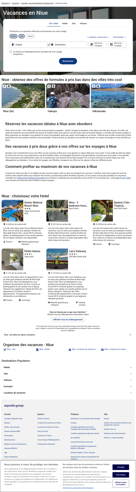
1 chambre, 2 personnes (98, 37)
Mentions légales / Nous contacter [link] (83, 453)
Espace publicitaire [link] (11, 457)
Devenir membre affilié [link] (12, 431)
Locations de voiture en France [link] (48, 427)
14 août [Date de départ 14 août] (98, 45)
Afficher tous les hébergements (68, 319)
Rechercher (68, 61)
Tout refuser (121, 478)
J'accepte (120, 470)
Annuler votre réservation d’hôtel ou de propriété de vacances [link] (117, 424)
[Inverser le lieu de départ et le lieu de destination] (49, 45)
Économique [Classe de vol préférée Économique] (119, 37)
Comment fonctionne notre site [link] (82, 442)
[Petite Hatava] (23, 278)
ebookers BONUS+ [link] (10, 448)
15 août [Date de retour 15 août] (117, 45)
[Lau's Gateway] (68, 278)
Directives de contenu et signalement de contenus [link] (85, 458)
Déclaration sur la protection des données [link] (85, 419)
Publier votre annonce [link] (12, 427)
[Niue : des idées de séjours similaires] (68, 335)
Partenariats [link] (8, 436)
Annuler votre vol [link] (110, 429)
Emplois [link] (7, 423)
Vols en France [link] (42, 431)
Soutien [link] (106, 419)
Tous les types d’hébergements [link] (48, 440)
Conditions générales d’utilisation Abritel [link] (85, 433)
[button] (68, 367)
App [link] (5, 453)
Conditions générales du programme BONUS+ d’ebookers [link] (83, 447)
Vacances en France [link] (44, 436)
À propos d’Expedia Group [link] (13, 419)
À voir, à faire (125, 178)
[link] (19, 349)
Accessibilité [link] (75, 438)
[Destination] (68, 45)
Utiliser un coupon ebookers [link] (114, 438)
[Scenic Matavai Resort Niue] (23, 223)
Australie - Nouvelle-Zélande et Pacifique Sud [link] (37, 3)
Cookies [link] (73, 423)
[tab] (53, 23)
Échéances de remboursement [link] (114, 433)
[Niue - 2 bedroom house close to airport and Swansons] (68, 223)
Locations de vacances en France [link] (49, 423)
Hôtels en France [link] (43, 419)
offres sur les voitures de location (31, 178)
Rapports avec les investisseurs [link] (15, 444)
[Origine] (28, 45)
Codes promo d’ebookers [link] (46, 444)
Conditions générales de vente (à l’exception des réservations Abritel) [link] (83, 428)
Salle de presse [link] (9, 440)
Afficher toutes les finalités (121, 486)
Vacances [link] (15, 3)
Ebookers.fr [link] (6, 3)
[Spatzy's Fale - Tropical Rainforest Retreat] (112, 223)
